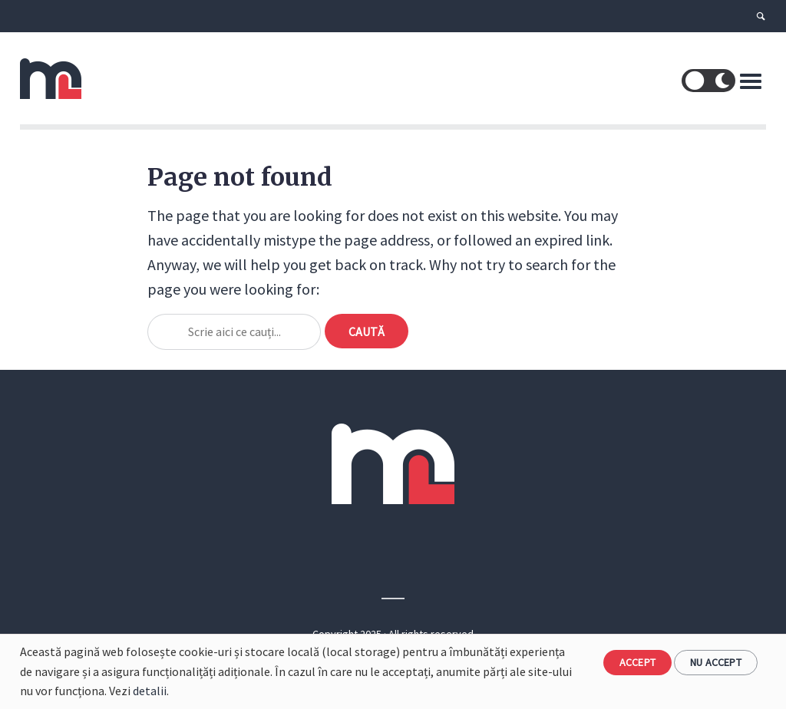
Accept (637, 662)
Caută (366, 331)
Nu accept (715, 662)
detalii (150, 690)
